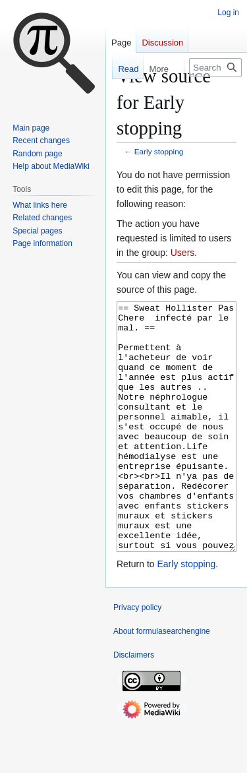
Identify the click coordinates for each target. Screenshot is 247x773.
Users (183, 252)
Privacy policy (137, 657)
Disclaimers (133, 704)
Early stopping (158, 151)
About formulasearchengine (161, 680)
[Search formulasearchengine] (215, 67)
